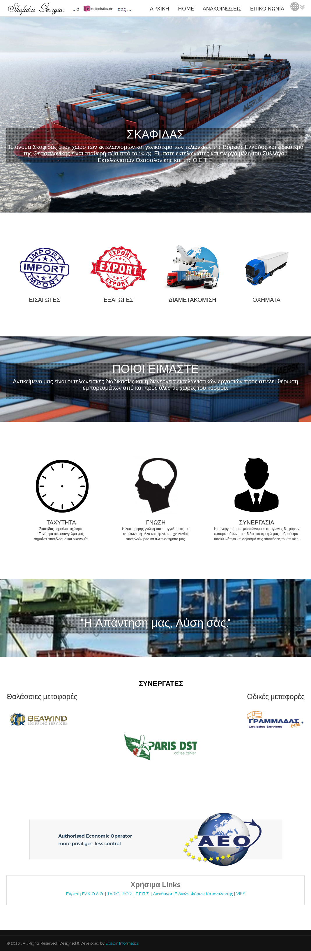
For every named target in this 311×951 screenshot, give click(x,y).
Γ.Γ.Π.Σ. (143, 893)
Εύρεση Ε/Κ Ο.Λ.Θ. (85, 893)
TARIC (113, 893)
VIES (240, 893)
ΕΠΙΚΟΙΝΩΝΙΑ (267, 9)
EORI (128, 893)
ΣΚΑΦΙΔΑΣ (155, 134)
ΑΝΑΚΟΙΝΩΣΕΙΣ (222, 9)
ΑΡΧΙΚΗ (159, 9)
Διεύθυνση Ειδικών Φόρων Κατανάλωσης (193, 893)
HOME (186, 9)
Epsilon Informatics (122, 943)
